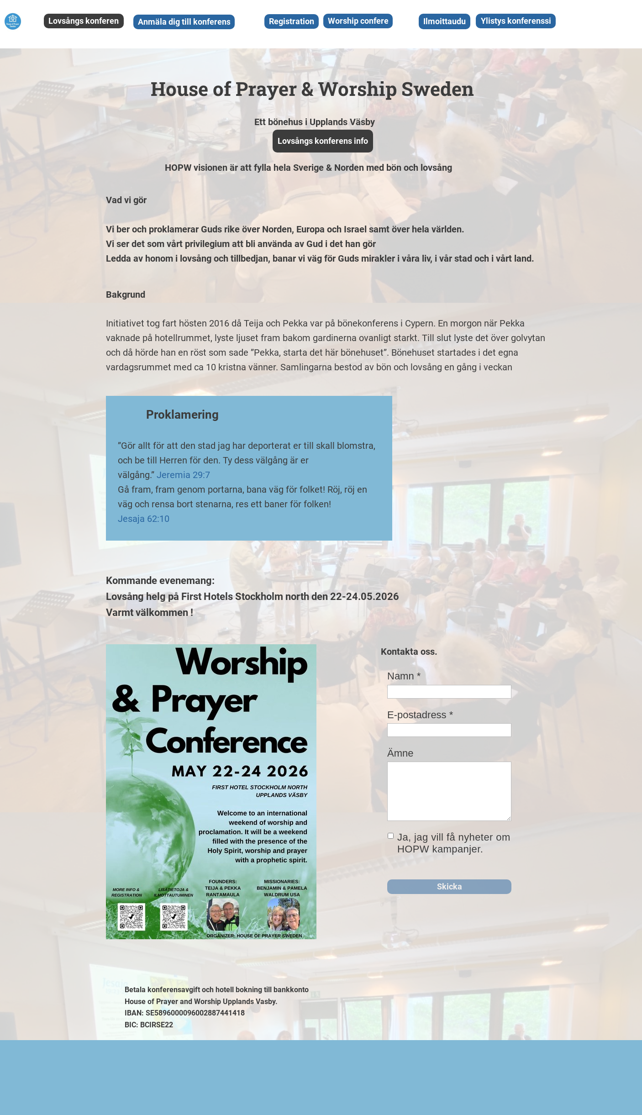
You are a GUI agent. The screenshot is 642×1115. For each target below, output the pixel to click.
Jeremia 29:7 (183, 474)
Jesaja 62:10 (143, 518)
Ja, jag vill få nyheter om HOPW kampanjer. (453, 843)
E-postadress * (420, 715)
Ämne (400, 753)
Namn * (404, 676)
